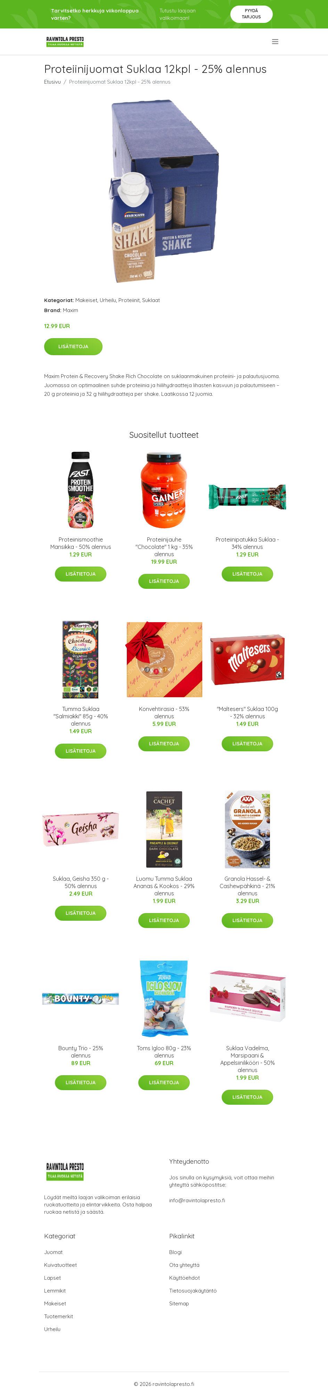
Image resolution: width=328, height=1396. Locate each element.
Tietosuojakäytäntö (193, 1290)
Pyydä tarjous (251, 13)
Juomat (53, 1252)
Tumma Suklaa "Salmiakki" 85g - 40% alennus (81, 716)
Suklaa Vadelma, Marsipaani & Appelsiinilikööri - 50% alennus (247, 1059)
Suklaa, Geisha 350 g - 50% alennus (81, 882)
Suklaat (151, 300)
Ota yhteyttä (184, 1265)
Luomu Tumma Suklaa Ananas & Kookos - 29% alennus (164, 886)
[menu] (276, 41)
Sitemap (179, 1303)
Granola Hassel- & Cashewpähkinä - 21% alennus (247, 886)
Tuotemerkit (58, 1316)
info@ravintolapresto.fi (197, 1200)
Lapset (52, 1277)
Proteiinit (129, 300)
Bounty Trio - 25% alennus (80, 1052)
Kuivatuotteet (60, 1265)
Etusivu (52, 81)
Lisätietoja (73, 346)
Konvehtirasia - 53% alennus (164, 712)
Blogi (175, 1252)
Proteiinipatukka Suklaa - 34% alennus (247, 543)
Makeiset (86, 300)
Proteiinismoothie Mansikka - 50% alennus (80, 543)
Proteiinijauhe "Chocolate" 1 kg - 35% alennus (164, 547)
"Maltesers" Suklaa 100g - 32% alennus (247, 712)
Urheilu (108, 300)
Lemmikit (55, 1290)
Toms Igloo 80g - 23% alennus (164, 1052)
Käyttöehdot (184, 1277)
